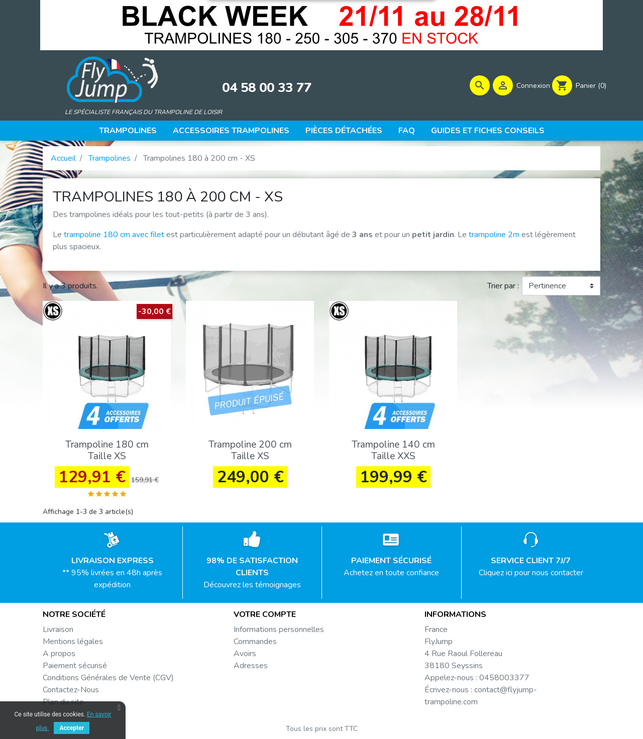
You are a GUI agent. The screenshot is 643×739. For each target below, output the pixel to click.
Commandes (255, 644)
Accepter (71, 727)
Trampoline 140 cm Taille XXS (393, 453)
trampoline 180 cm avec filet (114, 237)
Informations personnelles (279, 632)
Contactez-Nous (71, 692)
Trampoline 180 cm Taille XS (107, 453)
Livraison (58, 632)
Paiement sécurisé (75, 668)
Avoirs (245, 656)
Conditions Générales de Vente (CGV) (108, 680)
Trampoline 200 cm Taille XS (250, 453)
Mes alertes (255, 692)
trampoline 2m (494, 237)
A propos (59, 656)
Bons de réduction (265, 680)
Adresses (251, 668)
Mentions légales (73, 644)
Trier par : (503, 288)
